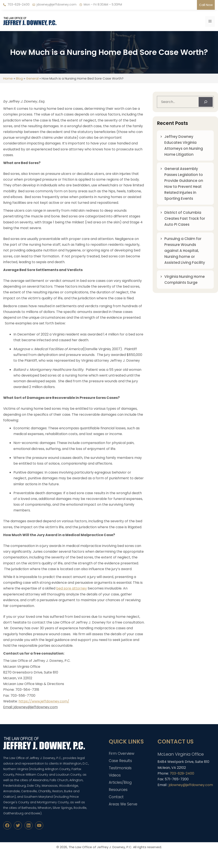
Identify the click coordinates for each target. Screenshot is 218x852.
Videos (115, 775)
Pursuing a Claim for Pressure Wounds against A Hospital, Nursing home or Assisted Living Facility (184, 250)
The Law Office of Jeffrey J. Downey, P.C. (100, 847)
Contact (116, 796)
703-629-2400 (18, 4)
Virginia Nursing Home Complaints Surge (184, 279)
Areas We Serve (123, 804)
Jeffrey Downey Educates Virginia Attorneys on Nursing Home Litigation (183, 145)
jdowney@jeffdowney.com (56, 4)
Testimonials (120, 768)
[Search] (206, 102)
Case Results (120, 760)
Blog (19, 78)
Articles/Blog (120, 782)
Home (8, 78)
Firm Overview (121, 753)
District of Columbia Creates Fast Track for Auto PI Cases (184, 218)
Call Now (206, 5)
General (32, 78)
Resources (118, 789)
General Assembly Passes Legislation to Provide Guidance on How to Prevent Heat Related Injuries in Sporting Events (183, 183)
